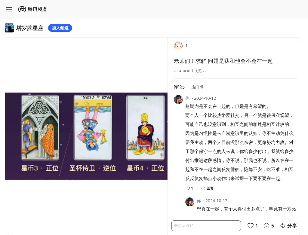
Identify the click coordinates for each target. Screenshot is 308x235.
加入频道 (60, 28)
